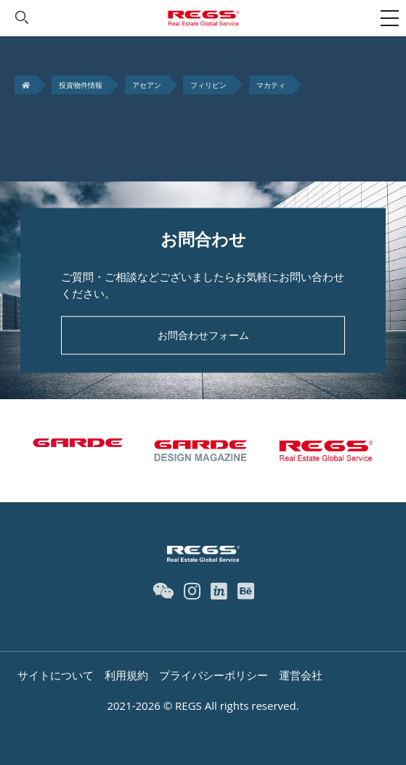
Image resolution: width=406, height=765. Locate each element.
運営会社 (300, 675)
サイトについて (55, 675)
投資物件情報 (80, 85)
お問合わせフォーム (203, 335)
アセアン (146, 85)
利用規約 (126, 675)
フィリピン (208, 85)
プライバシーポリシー (213, 675)
